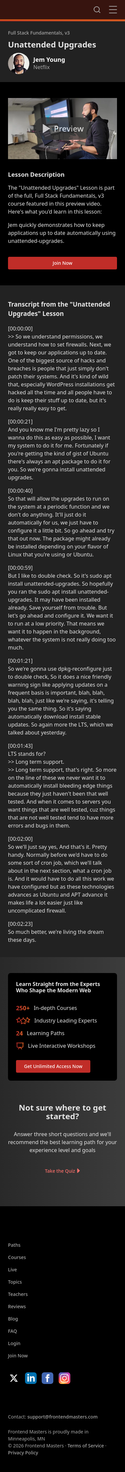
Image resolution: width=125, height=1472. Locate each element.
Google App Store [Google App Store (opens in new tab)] (75, 1398)
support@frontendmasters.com (62, 1417)
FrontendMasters (43, 8)
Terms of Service (85, 1445)
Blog (13, 1319)
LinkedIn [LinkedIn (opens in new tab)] (31, 1378)
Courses (17, 1257)
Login (14, 1343)
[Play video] (62, 128)
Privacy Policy (23, 1452)
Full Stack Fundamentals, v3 (39, 33)
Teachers (18, 1294)
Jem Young (49, 59)
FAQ (12, 1331)
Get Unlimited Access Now (53, 1066)
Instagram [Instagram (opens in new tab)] (64, 1378)
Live (12, 1269)
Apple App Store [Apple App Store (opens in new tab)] (28, 1398)
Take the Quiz (60, 1171)
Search (97, 10)
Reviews (17, 1306)
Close (113, 10)
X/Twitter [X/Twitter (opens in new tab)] (14, 1378)
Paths (14, 1245)
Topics (15, 1282)
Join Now (62, 263)
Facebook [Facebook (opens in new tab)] (47, 1378)
